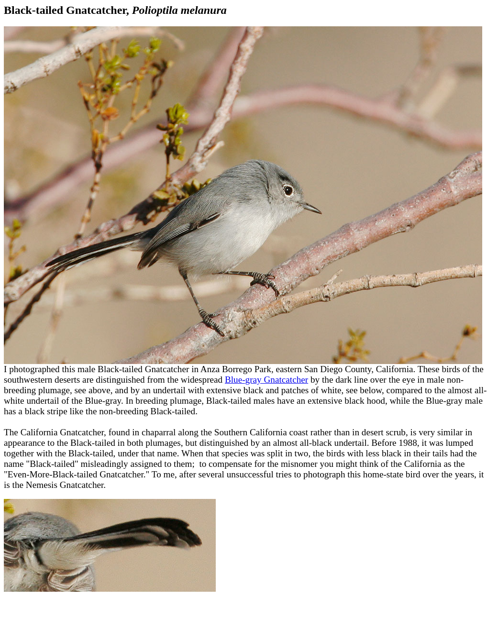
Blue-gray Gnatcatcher (266, 380)
